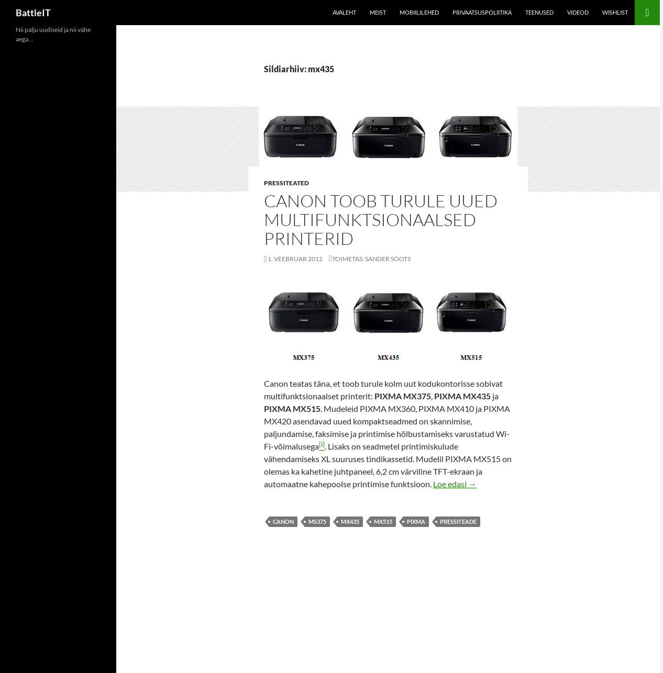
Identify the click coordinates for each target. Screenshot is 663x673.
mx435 (350, 521)
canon (283, 521)
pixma (416, 521)
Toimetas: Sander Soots (371, 259)
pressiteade (458, 521)
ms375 (317, 521)
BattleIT (33, 12)
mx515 (383, 521)
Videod (578, 12)
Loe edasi (455, 484)
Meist (378, 12)
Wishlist (615, 12)
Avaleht (344, 12)
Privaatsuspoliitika (482, 12)
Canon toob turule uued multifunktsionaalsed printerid (381, 219)
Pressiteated (286, 183)
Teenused (539, 12)
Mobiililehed (419, 12)
